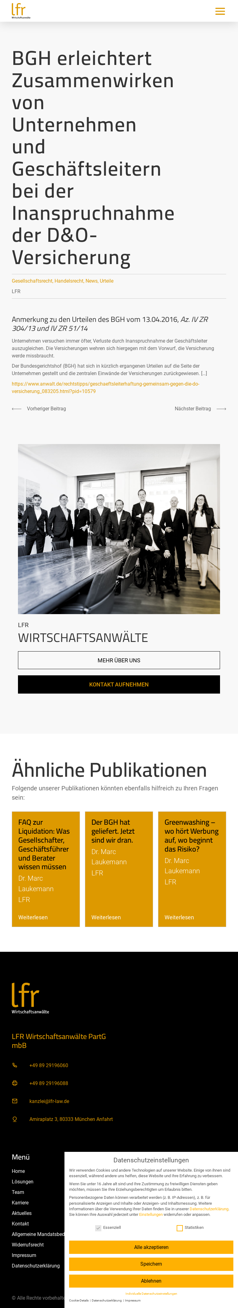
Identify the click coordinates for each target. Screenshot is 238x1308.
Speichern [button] (151, 1264)
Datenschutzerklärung (209, 1209)
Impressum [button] (133, 1300)
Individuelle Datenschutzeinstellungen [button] (151, 1293)
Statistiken (190, 1227)
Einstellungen (151, 1214)
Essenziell (108, 1227)
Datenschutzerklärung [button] (107, 1300)
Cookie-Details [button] (79, 1300)
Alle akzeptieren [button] (151, 1247)
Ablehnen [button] (151, 1281)
